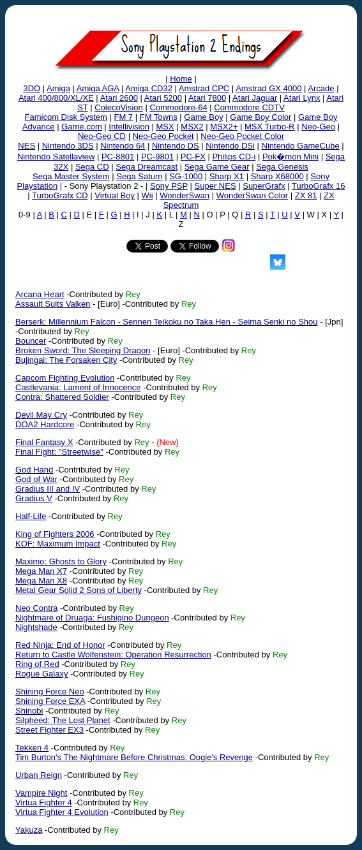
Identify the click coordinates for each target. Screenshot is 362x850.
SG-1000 (185, 176)
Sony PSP (169, 186)
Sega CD (92, 167)
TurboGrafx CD (60, 195)
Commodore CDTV (249, 107)
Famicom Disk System (66, 117)
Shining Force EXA (50, 701)
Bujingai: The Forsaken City (66, 360)
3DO (31, 88)
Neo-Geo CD (102, 136)
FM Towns (158, 117)
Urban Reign (38, 775)
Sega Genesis (282, 167)
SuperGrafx (264, 186)
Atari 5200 (163, 98)
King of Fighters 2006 (54, 534)
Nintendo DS (175, 145)
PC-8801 (118, 156)
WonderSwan (184, 195)
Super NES (215, 186)
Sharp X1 (226, 176)
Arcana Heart (39, 294)
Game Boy (203, 117)
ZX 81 (306, 195)
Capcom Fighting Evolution (64, 378)
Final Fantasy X (44, 442)
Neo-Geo (318, 126)
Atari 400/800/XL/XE (56, 98)
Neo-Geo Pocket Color (242, 136)
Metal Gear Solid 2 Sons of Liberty (78, 590)
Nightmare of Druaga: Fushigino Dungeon (92, 617)
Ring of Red (37, 664)
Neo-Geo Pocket (163, 136)
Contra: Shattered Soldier (62, 397)
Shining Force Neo (49, 691)
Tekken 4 (32, 747)
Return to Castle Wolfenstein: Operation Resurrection (113, 654)
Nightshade (36, 627)
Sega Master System (71, 176)
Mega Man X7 (41, 571)
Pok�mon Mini (290, 156)
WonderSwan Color (252, 195)
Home (181, 79)
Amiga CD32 (148, 88)
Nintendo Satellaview (55, 156)
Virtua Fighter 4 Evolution (62, 812)
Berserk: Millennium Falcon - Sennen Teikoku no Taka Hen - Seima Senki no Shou (166, 321)
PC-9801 (157, 156)
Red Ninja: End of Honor (60, 645)
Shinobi (29, 710)
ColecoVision (118, 107)
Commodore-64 (178, 107)
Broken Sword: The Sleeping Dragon (83, 350)
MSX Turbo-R (270, 126)
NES (26, 145)
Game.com (81, 126)
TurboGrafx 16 (318, 186)
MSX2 (192, 126)
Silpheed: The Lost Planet (62, 720)
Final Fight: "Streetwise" (59, 452)
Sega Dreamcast (146, 167)
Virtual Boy (114, 195)
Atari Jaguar (254, 98)
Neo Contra (36, 608)
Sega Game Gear (217, 167)
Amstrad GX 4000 (268, 88)
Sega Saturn (139, 176)
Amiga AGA (98, 88)
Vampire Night (41, 793)
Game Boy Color (260, 117)
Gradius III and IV (47, 489)
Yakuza (28, 830)
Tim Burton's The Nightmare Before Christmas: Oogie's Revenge (134, 757)
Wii (147, 195)
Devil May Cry (41, 415)
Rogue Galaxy (41, 673)
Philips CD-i (233, 156)
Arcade (321, 88)
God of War (36, 479)
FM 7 (123, 117)
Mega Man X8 (41, 580)
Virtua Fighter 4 (43, 802)
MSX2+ (224, 126)
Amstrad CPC (204, 88)
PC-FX (193, 156)
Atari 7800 (207, 98)
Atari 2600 (119, 98)
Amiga (58, 88)
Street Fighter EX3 (49, 730)
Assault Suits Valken (53, 304)
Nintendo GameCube (301, 145)
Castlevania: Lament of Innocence (78, 387)
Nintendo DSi (230, 145)
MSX (165, 126)
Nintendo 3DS (68, 145)
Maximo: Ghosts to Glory (61, 561)
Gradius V (33, 498)
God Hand (34, 469)
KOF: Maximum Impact (57, 543)
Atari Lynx (301, 98)
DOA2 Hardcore (44, 424)
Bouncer (30, 341)
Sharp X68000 (277, 176)
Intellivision (129, 126)
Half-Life (30, 516)
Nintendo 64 (122, 145)
